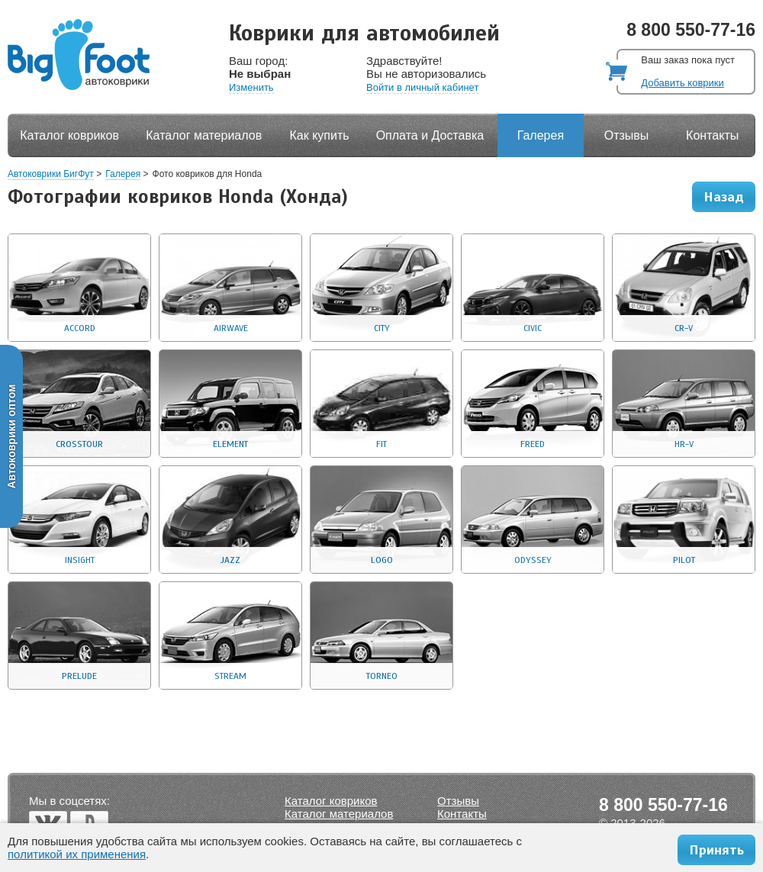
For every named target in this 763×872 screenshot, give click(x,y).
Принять (716, 849)
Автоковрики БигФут (51, 174)
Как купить (319, 135)
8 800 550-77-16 (690, 30)
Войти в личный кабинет (422, 87)
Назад (723, 196)
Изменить (251, 87)
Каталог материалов (204, 135)
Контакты (712, 135)
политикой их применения (77, 854)
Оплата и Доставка (430, 135)
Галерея (540, 135)
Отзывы (626, 135)
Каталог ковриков (69, 135)
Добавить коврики (682, 82)
